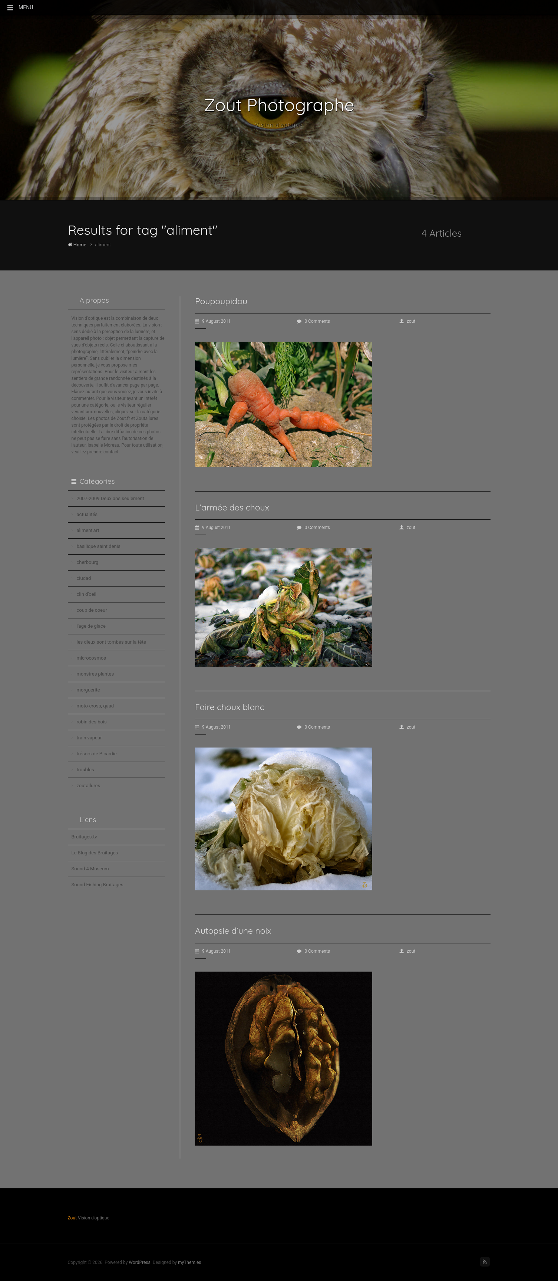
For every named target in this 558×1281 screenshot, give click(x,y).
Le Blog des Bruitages (95, 852)
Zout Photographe (279, 104)
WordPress (139, 1262)
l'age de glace (91, 626)
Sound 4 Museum (90, 868)
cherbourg (88, 562)
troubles (85, 769)
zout (407, 321)
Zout (72, 1218)
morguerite (88, 690)
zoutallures (88, 785)
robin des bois (92, 722)
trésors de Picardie (97, 753)
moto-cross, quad (95, 706)
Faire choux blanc (229, 707)
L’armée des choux (232, 507)
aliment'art (88, 530)
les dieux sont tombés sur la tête (111, 642)
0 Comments (313, 321)
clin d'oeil (86, 594)
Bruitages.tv (84, 837)
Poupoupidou (221, 301)
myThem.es (189, 1262)
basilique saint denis (98, 546)
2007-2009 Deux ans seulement (110, 498)
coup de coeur (92, 610)
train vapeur (89, 737)
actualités (87, 514)
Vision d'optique (279, 125)
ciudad (84, 578)
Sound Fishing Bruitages (97, 884)
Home (77, 244)
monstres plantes (95, 674)
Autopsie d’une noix (233, 930)
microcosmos (91, 658)
